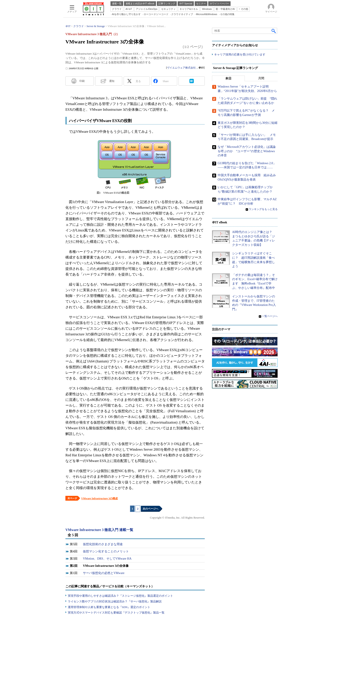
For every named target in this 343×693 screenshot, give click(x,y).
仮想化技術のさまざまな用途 (103, 544)
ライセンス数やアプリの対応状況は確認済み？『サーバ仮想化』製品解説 (115, 601)
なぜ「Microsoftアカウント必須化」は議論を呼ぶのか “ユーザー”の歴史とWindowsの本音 (247, 151)
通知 (111, 81)
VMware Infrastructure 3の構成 (99, 498)
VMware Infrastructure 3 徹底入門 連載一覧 (99, 530)
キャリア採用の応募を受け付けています (239, 54)
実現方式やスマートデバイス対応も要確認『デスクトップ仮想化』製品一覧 (116, 612)
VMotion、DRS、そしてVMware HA (107, 558)
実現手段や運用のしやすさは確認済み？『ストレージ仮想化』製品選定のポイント (120, 595)
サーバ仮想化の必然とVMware (103, 573)
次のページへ (150, 508)
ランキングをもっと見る (263, 209)
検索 (274, 31)
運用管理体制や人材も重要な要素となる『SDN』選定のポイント (109, 607)
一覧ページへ (270, 316)
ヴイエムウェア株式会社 (181, 67)
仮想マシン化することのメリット (106, 551)
